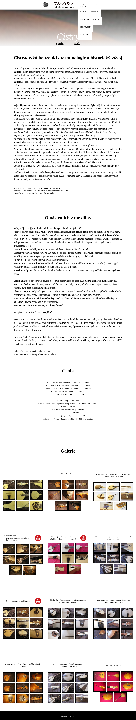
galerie (59, 43)
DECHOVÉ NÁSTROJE (89, 19)
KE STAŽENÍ (85, 27)
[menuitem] (83, 5)
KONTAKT (84, 34)
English (83, 5)
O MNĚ (94, 4)
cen (76, 43)
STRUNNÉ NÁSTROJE (89, 12)
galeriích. (54, 354)
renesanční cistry (45, 115)
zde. (48, 351)
